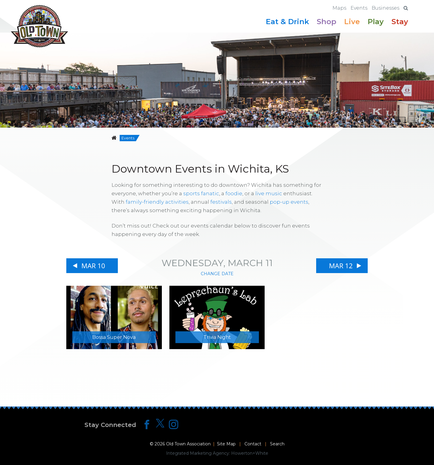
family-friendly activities (157, 202)
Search (277, 444)
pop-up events (289, 202)
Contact (252, 444)
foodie (233, 193)
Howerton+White (249, 453)
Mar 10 (93, 265)
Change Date (217, 273)
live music (268, 193)
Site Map (226, 444)
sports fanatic (201, 193)
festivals (221, 202)
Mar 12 (341, 265)
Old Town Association (188, 444)
